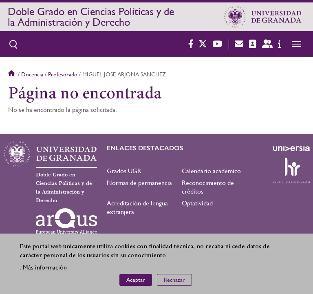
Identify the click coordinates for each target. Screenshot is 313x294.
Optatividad (197, 203)
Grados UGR (124, 171)
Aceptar (135, 281)
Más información (45, 269)
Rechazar (174, 281)
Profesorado (62, 74)
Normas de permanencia (139, 183)
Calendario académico (211, 171)
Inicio (12, 74)
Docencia (32, 74)
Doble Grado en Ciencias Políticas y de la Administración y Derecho (91, 16)
